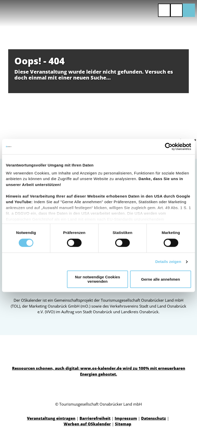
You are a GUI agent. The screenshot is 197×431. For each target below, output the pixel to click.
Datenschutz (153, 418)
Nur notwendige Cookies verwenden (97, 279)
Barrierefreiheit (95, 418)
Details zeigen (168, 261)
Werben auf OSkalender (87, 423)
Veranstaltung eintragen (51, 418)
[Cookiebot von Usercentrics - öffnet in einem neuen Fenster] (168, 146)
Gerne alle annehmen (160, 279)
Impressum (126, 418)
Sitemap (123, 423)
